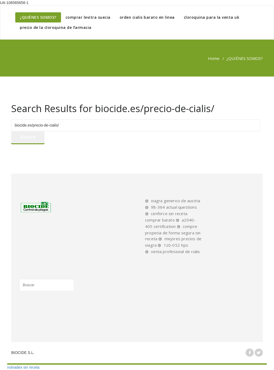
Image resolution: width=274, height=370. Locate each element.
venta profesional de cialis (175, 251)
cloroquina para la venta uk (211, 17)
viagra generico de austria (175, 200)
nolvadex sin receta (23, 367)
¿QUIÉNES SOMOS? (38, 17)
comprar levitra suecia (88, 17)
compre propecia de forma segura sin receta (173, 232)
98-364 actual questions (174, 207)
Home (213, 58)
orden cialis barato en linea (147, 17)
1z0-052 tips (176, 245)
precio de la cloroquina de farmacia (56, 27)
